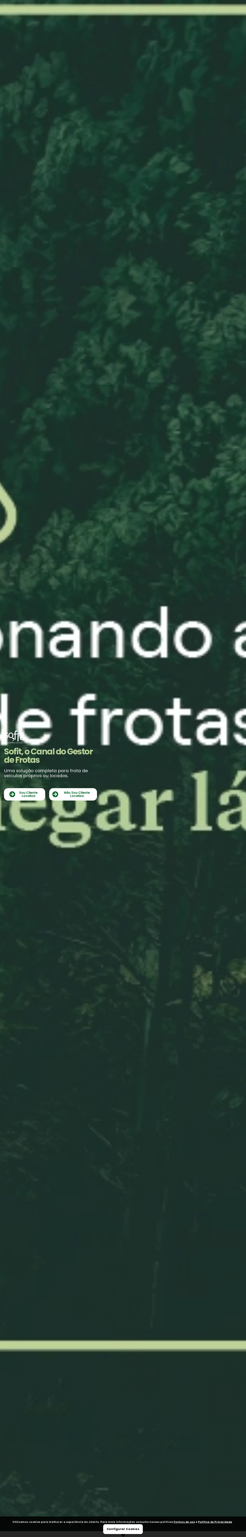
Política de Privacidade (215, 1522)
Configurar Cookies (123, 1529)
